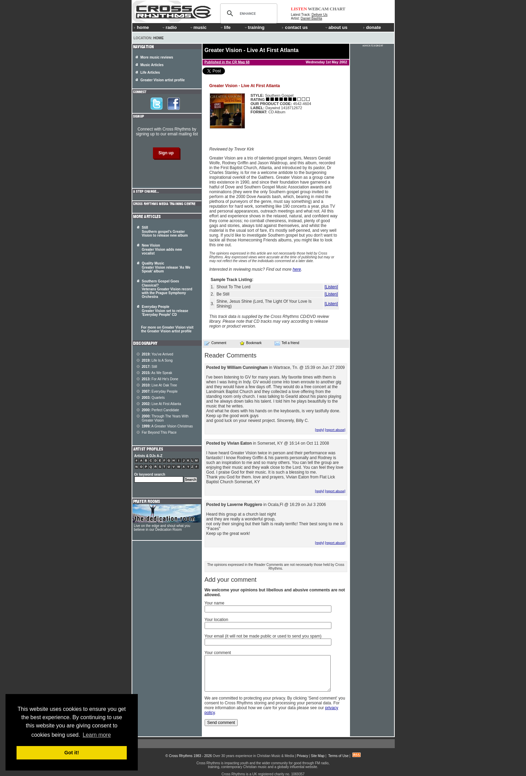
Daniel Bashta (311, 18)
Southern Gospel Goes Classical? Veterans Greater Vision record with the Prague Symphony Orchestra (167, 289)
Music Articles (152, 65)
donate (372, 27)
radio (169, 27)
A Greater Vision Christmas (167, 426)
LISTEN (299, 8)
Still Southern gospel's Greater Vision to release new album (165, 231)
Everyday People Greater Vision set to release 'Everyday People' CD (165, 311)
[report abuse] (335, 430)
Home (158, 38)
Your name (215, 603)
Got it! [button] (71, 752)
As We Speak (157, 373)
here (297, 269)
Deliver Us (320, 15)
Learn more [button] (97, 735)
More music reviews (157, 57)
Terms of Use (338, 756)
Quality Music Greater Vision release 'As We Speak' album (166, 267)
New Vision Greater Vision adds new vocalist (162, 249)
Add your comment (231, 579)
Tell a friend (287, 343)
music (198, 27)
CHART (337, 8)
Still (149, 367)
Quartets (153, 398)
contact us (295, 27)
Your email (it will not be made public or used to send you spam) (263, 636)
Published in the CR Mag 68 (227, 62)
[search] (248, 13)
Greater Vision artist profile (163, 80)
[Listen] (331, 286)
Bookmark (250, 343)
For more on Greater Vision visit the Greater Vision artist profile (167, 329)
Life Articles (150, 72)
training (254, 27)
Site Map (317, 756)
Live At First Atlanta (161, 404)
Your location (216, 619)
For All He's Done (160, 379)
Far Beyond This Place (159, 432)
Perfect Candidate (160, 410)
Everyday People (160, 391)
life (225, 27)
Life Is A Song (157, 360)
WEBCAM (318, 8)
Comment (215, 343)
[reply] (319, 430)
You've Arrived (157, 354)
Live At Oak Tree (159, 385)
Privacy (302, 756)
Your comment (218, 652)
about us (336, 27)
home (141, 27)
